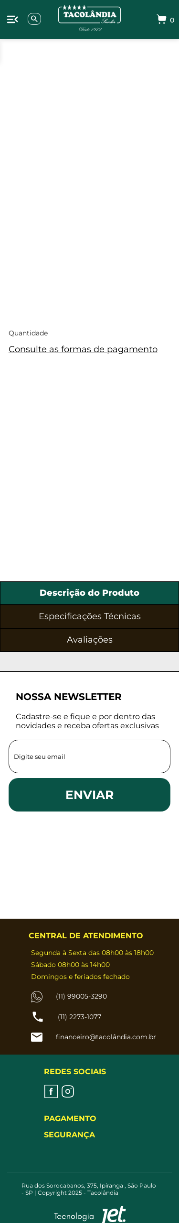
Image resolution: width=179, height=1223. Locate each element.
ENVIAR (89, 795)
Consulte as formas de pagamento (83, 349)
